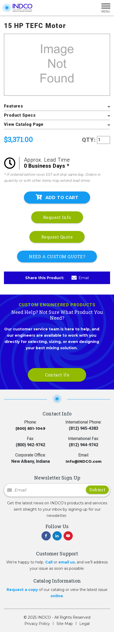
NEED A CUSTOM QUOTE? (57, 256)
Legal (84, 623)
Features (13, 106)
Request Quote (57, 237)
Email (80, 277)
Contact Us (57, 374)
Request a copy (22, 589)
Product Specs (19, 115)
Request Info (57, 217)
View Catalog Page (24, 124)
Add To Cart (57, 197)
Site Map (64, 623)
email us (66, 562)
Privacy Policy (37, 623)
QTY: (89, 140)
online (56, 596)
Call (49, 562)
